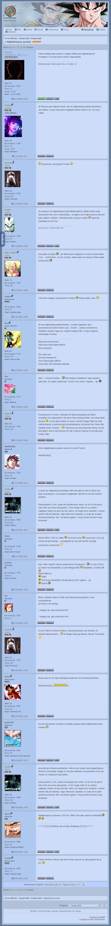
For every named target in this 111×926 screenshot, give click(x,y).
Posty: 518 (9, 429)
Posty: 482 (9, 523)
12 (21, 47)
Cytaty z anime (56, 64)
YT (76, 64)
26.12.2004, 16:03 (20, 407)
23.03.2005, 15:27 (20, 760)
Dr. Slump (77, 911)
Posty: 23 (8, 549)
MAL (63, 64)
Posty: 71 (8, 309)
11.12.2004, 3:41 (19, 156)
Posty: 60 (8, 709)
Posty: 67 (8, 239)
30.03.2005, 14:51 (20, 852)
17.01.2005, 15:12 (20, 483)
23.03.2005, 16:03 (20, 807)
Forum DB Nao (10, 898)
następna (29, 47)
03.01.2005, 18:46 (20, 440)
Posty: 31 (8, 844)
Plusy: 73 (8, 89)
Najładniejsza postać (19, 41)
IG (67, 64)
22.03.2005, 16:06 (20, 716)
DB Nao (33, 911)
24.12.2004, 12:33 (20, 370)
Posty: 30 (8, 753)
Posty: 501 (9, 285)
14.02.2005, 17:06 (20, 670)
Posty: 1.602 (10, 149)
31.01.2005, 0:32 (19, 556)
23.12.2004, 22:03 (20, 317)
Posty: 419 (9, 196)
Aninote (55, 911)
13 (24, 47)
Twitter (71, 64)
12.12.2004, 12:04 (20, 246)
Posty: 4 (8, 618)
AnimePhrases (65, 911)
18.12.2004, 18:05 (20, 290)
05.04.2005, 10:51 (20, 878)
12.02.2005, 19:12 (20, 590)
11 (18, 47)
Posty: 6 (8, 399)
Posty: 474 (9, 356)
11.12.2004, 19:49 (20, 204)
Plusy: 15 (8, 146)
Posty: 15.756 (10, 91)
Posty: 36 (8, 476)
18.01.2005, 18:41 (20, 530)
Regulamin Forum (44, 64)
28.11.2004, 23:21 (20, 99)
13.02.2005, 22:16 (20, 623)
